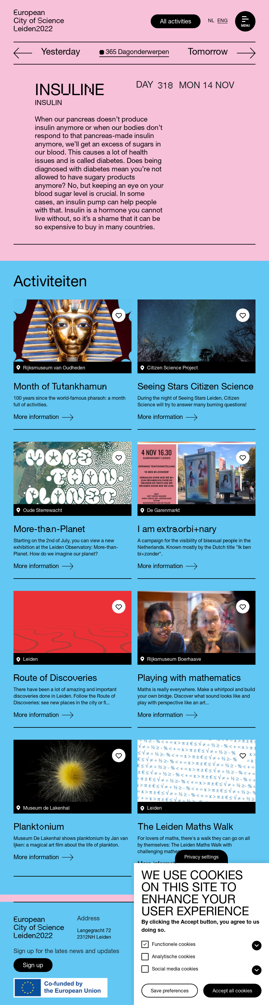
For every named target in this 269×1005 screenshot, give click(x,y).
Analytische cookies (173, 957)
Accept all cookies (232, 991)
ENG (222, 21)
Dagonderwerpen (134, 52)
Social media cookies (175, 969)
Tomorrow (221, 53)
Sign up (33, 966)
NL (211, 21)
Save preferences (170, 991)
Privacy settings (201, 857)
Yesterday (47, 53)
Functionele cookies (173, 945)
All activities (175, 22)
